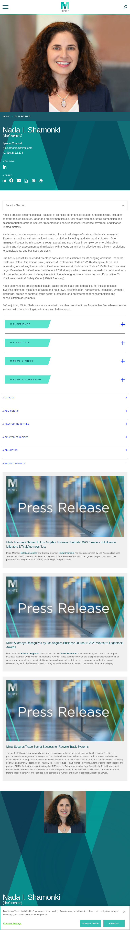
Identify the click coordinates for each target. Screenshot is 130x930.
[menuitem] (7, 116)
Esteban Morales (29, 553)
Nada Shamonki (66, 553)
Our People (22, 116)
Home (6, 116)
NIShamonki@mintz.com (17, 147)
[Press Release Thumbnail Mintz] (65, 506)
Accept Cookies (90, 923)
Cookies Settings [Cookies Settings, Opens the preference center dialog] (12, 923)
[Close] (124, 911)
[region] (65, 918)
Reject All (114, 923)
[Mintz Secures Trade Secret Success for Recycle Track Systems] (47, 746)
